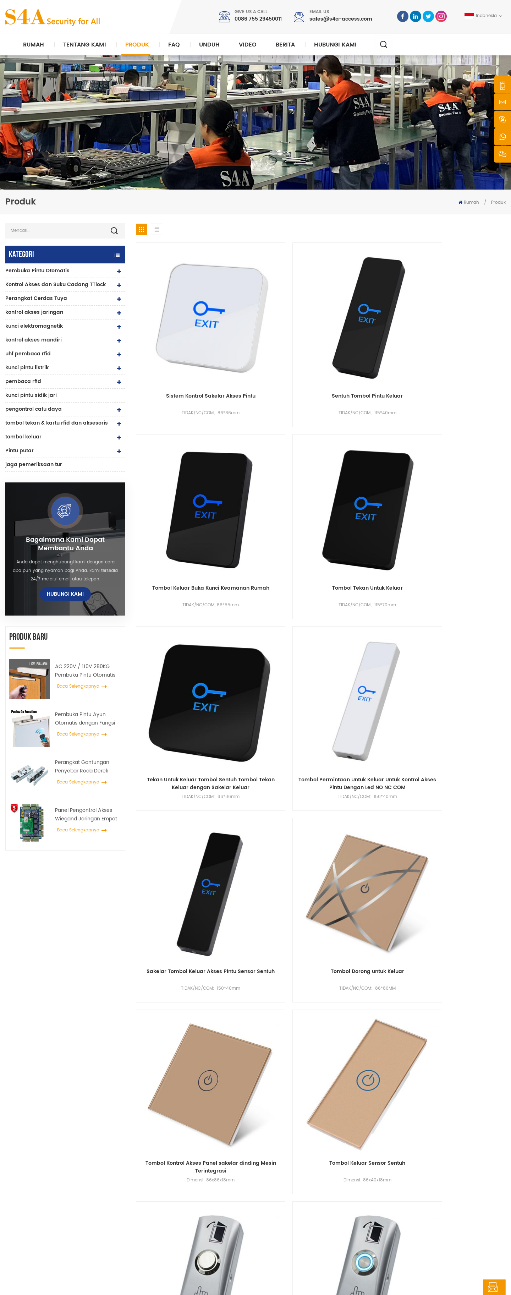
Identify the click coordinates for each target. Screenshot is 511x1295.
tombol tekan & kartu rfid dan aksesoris (56, 423)
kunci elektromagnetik (34, 326)
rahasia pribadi (173, 1283)
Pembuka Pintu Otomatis (37, 271)
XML (146, 1283)
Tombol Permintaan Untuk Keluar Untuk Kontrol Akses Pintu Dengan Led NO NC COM (274, 467)
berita (285, 44)
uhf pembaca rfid (28, 354)
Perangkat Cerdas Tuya (36, 298)
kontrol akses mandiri (33, 340)
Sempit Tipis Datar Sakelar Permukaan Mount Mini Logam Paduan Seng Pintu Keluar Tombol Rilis (179, 726)
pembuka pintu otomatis (181, 1228)
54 (377, 774)
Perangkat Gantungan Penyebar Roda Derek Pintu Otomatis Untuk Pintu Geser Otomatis (87, 766)
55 (394, 774)
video (248, 44)
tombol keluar (23, 437)
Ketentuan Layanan (293, 1239)
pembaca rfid (23, 381)
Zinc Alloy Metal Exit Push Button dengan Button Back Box (274, 726)
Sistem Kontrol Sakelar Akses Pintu (179, 338)
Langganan (384, 1209)
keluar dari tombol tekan (182, 1148)
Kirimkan (371, 1065)
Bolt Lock (164, 1239)
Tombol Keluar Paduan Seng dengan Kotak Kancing (368, 597)
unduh (209, 44)
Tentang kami (84, 44)
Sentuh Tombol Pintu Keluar (273, 334)
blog (277, 1216)
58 (446, 774)
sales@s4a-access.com (340, 19)
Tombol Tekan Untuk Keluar (462, 334)
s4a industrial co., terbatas (48, 1138)
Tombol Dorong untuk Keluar (462, 463)
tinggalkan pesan (469, 1287)
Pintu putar (19, 451)
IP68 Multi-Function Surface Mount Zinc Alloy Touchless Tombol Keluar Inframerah (462, 726)
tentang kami (288, 1160)
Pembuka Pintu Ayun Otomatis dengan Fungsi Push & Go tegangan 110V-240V (87, 718)
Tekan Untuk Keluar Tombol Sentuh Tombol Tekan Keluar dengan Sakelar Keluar (179, 467)
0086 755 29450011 (258, 19)
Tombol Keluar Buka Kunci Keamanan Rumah (367, 338)
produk (280, 1171)
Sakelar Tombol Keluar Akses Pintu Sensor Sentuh (368, 467)
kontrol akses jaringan (34, 312)
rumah (280, 1148)
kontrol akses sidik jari (179, 1205)
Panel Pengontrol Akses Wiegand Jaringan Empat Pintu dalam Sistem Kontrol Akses (87, 814)
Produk (137, 44)
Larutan (281, 1194)
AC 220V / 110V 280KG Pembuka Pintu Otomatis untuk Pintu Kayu (85, 670)
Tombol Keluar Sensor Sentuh (274, 593)
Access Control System (179, 1160)
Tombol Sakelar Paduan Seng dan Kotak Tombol (462, 597)
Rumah (33, 44)
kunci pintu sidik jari (31, 395)
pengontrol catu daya (33, 409)
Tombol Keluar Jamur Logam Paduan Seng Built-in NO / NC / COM (368, 726)
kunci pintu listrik (27, 368)
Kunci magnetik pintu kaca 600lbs (191, 1194)
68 (479, 774)
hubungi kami (335, 44)
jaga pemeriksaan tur (33, 464)
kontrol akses (169, 1171)
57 (429, 774)
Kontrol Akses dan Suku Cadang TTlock (55, 284)
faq (174, 44)
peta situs (283, 1228)
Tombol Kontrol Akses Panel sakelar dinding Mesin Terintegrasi (179, 597)
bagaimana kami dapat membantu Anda (65, 544)
